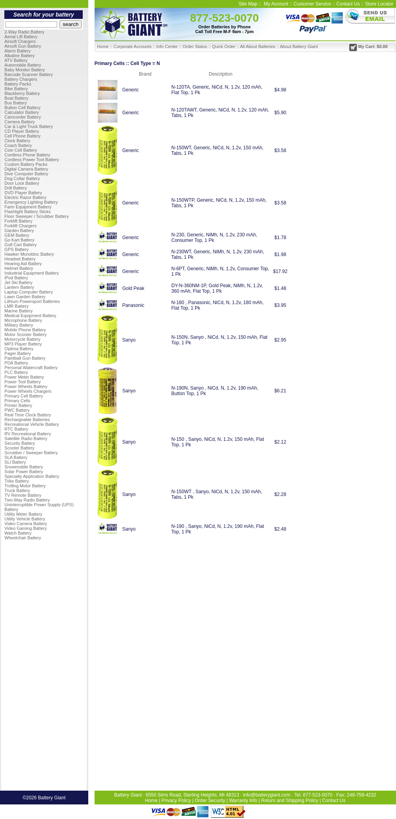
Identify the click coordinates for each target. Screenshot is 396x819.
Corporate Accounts (132, 46)
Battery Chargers (20, 79)
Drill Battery (15, 188)
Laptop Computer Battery (28, 292)
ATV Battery (15, 60)
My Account (276, 4)
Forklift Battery (18, 221)
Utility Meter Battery (23, 514)
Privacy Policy (176, 800)
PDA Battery (16, 362)
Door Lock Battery (21, 183)
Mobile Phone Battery (25, 329)
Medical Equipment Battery (30, 315)
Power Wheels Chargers (27, 391)
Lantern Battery (19, 287)
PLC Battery (16, 372)
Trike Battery (16, 481)
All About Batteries (257, 46)
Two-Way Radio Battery (27, 500)
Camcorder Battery (22, 117)
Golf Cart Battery (20, 244)
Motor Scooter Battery (25, 334)
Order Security (210, 800)
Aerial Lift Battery (20, 36)
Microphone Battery (23, 320)
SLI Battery (15, 462)
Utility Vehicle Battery (24, 518)
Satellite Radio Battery (25, 438)
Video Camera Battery (25, 523)
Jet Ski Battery (18, 282)
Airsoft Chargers (19, 41)
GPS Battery (16, 249)
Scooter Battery (19, 448)
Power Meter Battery (24, 377)
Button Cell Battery (22, 107)
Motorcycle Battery (22, 339)
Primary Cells (17, 400)
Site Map (247, 4)
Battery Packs (17, 84)
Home (102, 46)
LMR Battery (16, 306)
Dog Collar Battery (22, 178)
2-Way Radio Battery (24, 32)
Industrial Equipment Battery (31, 273)
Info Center (167, 46)
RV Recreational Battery (27, 433)
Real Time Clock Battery (27, 414)
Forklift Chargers (20, 225)
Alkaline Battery (19, 55)
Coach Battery (18, 145)
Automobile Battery (22, 65)
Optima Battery (18, 348)
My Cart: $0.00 (368, 46)
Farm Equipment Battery (27, 206)
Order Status (194, 46)
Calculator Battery (21, 112)
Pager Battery (17, 353)
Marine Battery (18, 310)
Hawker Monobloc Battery (29, 254)
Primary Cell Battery (23, 396)
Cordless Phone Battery (27, 154)
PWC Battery (17, 410)
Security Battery (19, 443)
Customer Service (312, 4)
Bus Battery (15, 102)
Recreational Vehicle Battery (31, 424)
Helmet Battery (18, 268)
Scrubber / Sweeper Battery (31, 452)
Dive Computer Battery (26, 173)
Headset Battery (19, 258)
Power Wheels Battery (25, 386)
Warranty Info (243, 800)
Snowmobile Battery (23, 466)
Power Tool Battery (22, 381)
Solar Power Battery (23, 471)
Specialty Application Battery (31, 476)
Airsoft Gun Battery (22, 46)
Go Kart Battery (19, 240)
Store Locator (379, 4)
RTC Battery (16, 429)
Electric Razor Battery (25, 197)
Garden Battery (19, 230)
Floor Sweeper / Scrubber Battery (36, 216)
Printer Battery (18, 405)
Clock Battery (17, 140)
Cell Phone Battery (22, 136)
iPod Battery (16, 277)
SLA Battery (15, 457)
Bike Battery (16, 88)
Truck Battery (17, 490)
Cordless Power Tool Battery (31, 159)
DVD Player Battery (23, 192)
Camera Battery (19, 121)
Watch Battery (18, 533)
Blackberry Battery (22, 93)
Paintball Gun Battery (24, 358)
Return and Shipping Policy (289, 800)
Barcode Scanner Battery (28, 74)
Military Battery (18, 325)
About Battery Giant (299, 46)
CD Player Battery (21, 131)
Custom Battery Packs (25, 164)
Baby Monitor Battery (24, 69)
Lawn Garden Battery (24, 296)
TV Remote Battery (22, 495)
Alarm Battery (17, 50)
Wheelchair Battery (22, 537)
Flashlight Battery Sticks (27, 211)
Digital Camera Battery (26, 169)
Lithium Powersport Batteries (32, 301)
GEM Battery (16, 235)
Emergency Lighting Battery (31, 202)
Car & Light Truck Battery (28, 126)
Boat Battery (16, 98)
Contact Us (348, 4)
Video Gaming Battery (25, 528)
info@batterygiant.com (266, 795)
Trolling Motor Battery (25, 485)
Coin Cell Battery (20, 150)
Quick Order (223, 46)
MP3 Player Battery (23, 344)
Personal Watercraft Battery (31, 367)
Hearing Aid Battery (23, 263)
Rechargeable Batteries (27, 419)
